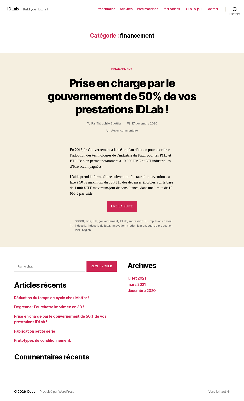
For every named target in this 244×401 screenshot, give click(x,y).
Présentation (106, 9)
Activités (126, 9)
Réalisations (171, 9)
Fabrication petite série (35, 330)
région (86, 229)
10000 (79, 221)
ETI (95, 221)
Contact (212, 9)
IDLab (13, 9)
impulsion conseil (160, 221)
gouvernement (108, 221)
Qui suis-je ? (193, 9)
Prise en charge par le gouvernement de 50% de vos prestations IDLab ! (122, 96)
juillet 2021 (137, 277)
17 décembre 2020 (144, 123)
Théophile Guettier (108, 123)
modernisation (136, 225)
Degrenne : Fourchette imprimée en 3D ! (49, 306)
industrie (80, 225)
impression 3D (138, 221)
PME (78, 229)
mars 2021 (137, 284)
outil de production (159, 225)
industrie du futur (99, 225)
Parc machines (147, 9)
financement (122, 69)
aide (88, 221)
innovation (118, 225)
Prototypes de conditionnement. (43, 340)
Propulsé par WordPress (57, 391)
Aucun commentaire (124, 130)
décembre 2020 (141, 290)
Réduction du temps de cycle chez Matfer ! (52, 297)
